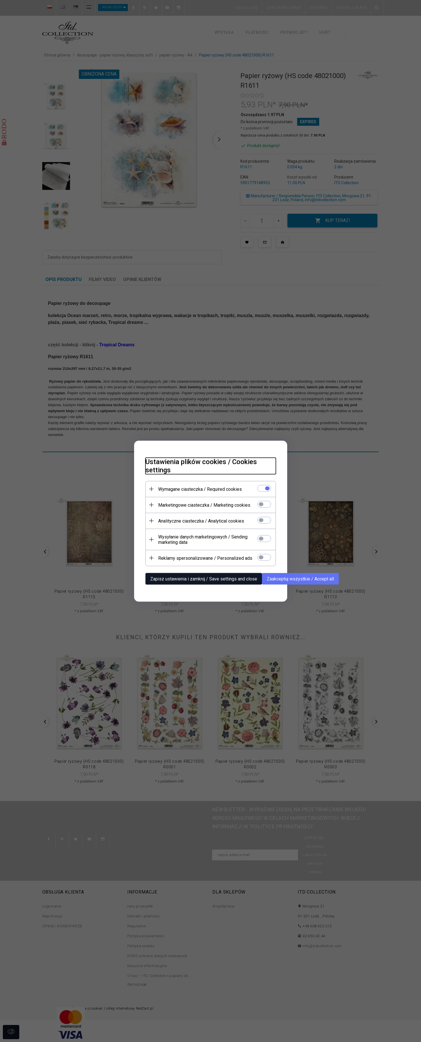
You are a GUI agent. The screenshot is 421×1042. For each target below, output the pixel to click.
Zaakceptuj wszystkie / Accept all (300, 578)
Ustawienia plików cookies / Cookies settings (201, 466)
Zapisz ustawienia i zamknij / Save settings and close (203, 578)
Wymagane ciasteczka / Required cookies (200, 489)
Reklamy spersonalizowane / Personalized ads (205, 558)
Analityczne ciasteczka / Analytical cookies (201, 520)
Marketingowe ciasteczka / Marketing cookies (204, 505)
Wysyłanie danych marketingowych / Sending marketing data (202, 539)
